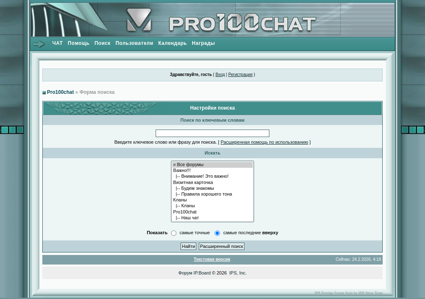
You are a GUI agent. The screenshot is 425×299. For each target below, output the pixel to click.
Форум (185, 272)
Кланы (212, 200)
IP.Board (201, 272)
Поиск (103, 43)
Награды (203, 43)
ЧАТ (57, 43)
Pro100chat (60, 92)
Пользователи (134, 43)
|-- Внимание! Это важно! (212, 176)
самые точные (195, 232)
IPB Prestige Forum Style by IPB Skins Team (349, 293)
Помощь (78, 43)
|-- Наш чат (212, 218)
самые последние (250, 232)
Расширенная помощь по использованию (264, 142)
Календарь (172, 43)
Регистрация (240, 74)
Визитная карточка (212, 183)
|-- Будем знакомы (212, 188)
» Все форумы (212, 165)
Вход (220, 74)
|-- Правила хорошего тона (212, 194)
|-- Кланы (212, 206)
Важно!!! (212, 171)
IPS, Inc (238, 272)
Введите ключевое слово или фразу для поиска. (165, 142)
